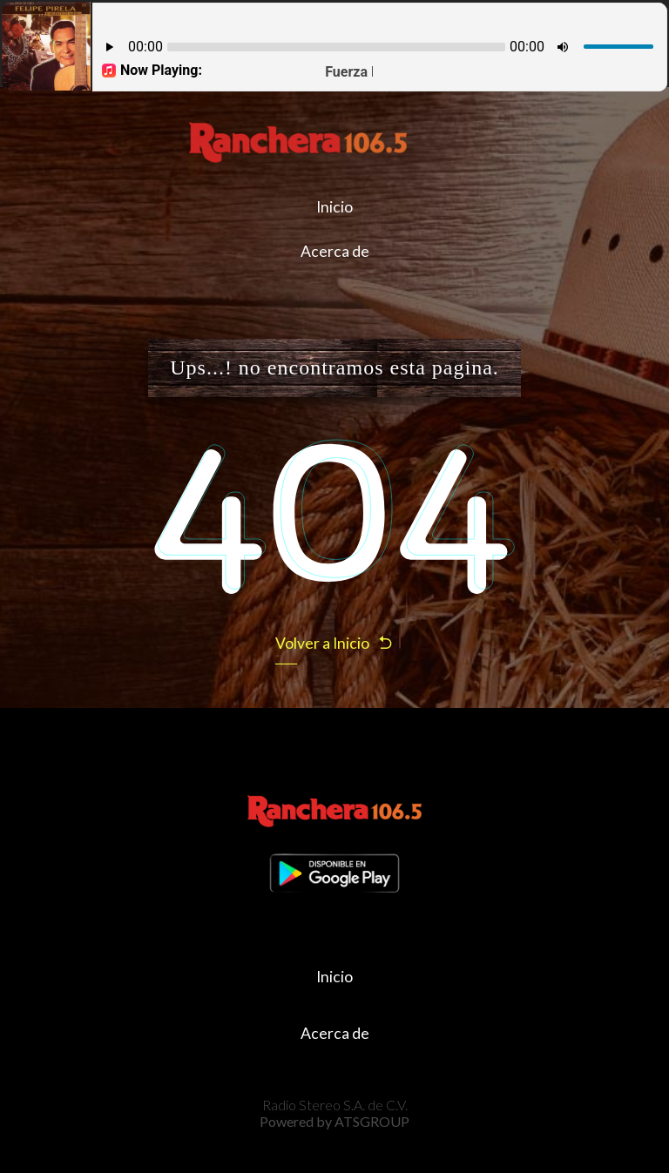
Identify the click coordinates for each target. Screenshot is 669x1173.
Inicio (334, 207)
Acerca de (335, 251)
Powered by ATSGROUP (334, 1121)
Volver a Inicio (334, 643)
